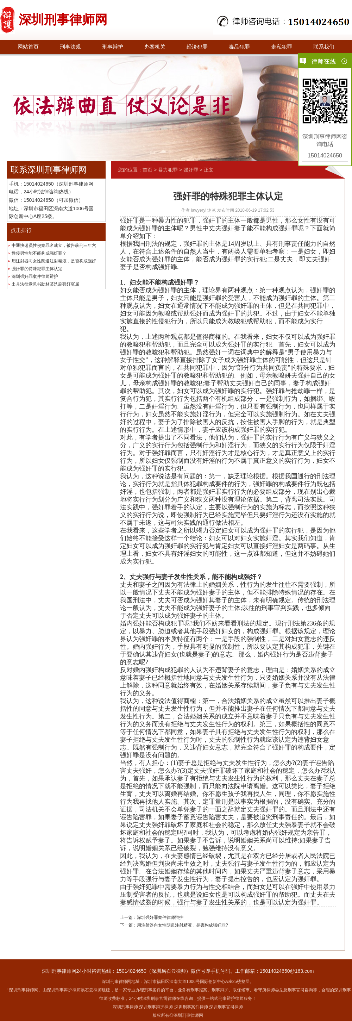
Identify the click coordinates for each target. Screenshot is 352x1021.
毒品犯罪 (239, 47)
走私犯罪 (281, 47)
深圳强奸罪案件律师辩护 (35, 276)
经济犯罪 (197, 47)
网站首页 (28, 47)
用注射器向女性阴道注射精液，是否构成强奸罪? (182, 925)
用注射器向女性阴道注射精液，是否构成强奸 (54, 261)
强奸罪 (190, 170)
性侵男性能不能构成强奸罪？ (39, 253)
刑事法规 (70, 47)
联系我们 (323, 47)
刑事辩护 (112, 47)
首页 (147, 170)
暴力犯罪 (168, 170)
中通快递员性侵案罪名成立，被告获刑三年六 (54, 245)
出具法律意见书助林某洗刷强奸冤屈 (45, 284)
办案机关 (154, 47)
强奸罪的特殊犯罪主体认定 (37, 268)
